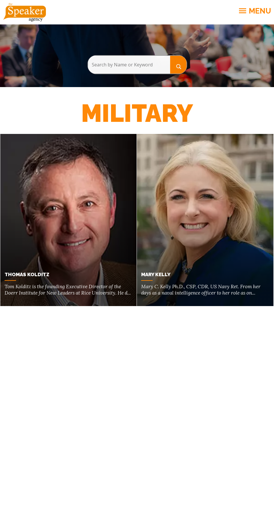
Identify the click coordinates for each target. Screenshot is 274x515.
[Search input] (129, 65)
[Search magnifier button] (178, 64)
